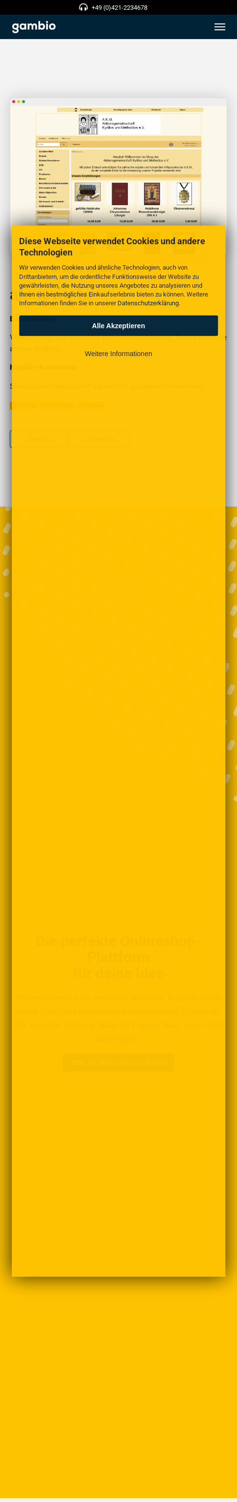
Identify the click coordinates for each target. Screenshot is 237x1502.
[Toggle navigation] (220, 27)
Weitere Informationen (118, 354)
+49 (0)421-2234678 (119, 7)
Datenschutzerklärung (148, 303)
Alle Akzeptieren (118, 326)
